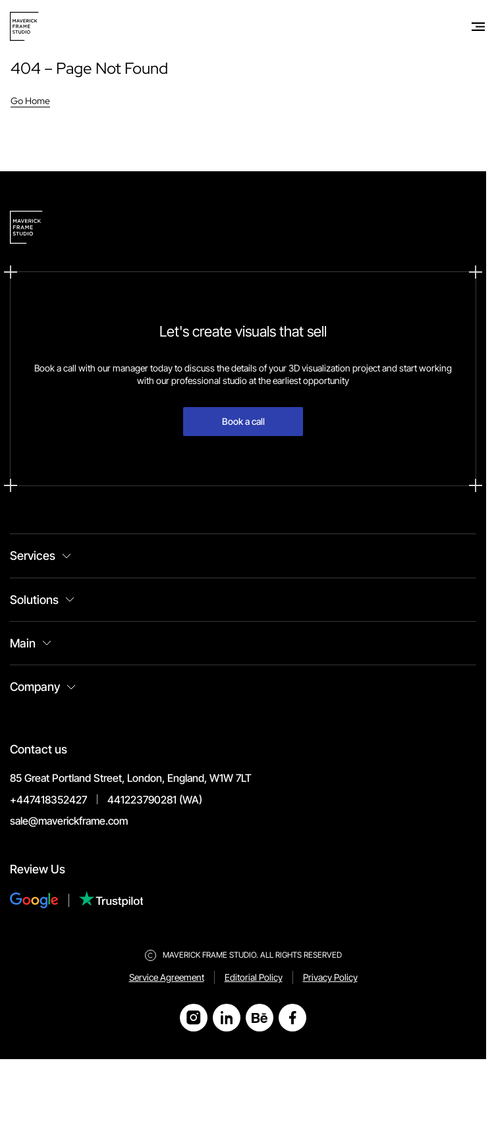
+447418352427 (48, 799)
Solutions (34, 600)
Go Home (30, 101)
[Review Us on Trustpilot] (111, 900)
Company (35, 687)
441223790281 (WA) (154, 799)
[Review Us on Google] (44, 900)
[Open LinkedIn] (226, 1017)
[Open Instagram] (193, 1017)
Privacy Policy (330, 977)
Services (32, 555)
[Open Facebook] (292, 1017)
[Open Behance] (259, 1017)
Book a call (243, 421)
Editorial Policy (254, 977)
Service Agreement (166, 977)
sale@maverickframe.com (69, 820)
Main (23, 643)
